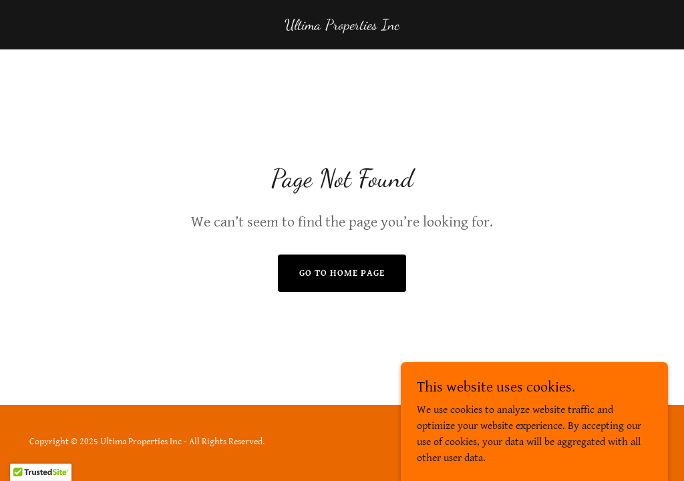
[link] (342, 26)
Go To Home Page (342, 273)
